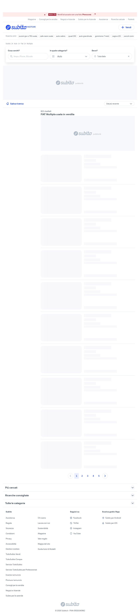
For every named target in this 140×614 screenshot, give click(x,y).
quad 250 (72, 36)
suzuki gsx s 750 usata (28, 36)
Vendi (126, 27)
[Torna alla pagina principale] (21, 27)
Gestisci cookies (12, 549)
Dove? (95, 50)
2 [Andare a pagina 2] (82, 476)
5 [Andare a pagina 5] (99, 476)
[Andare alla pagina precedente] (70, 476)
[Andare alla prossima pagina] (105, 476)
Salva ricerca (15, 103)
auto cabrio (60, 36)
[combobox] (30, 56)
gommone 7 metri (102, 36)
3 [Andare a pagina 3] (87, 476)
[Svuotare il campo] (129, 56)
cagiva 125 (116, 36)
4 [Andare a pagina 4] (93, 476)
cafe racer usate (46, 36)
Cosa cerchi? (14, 50)
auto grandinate (85, 36)
